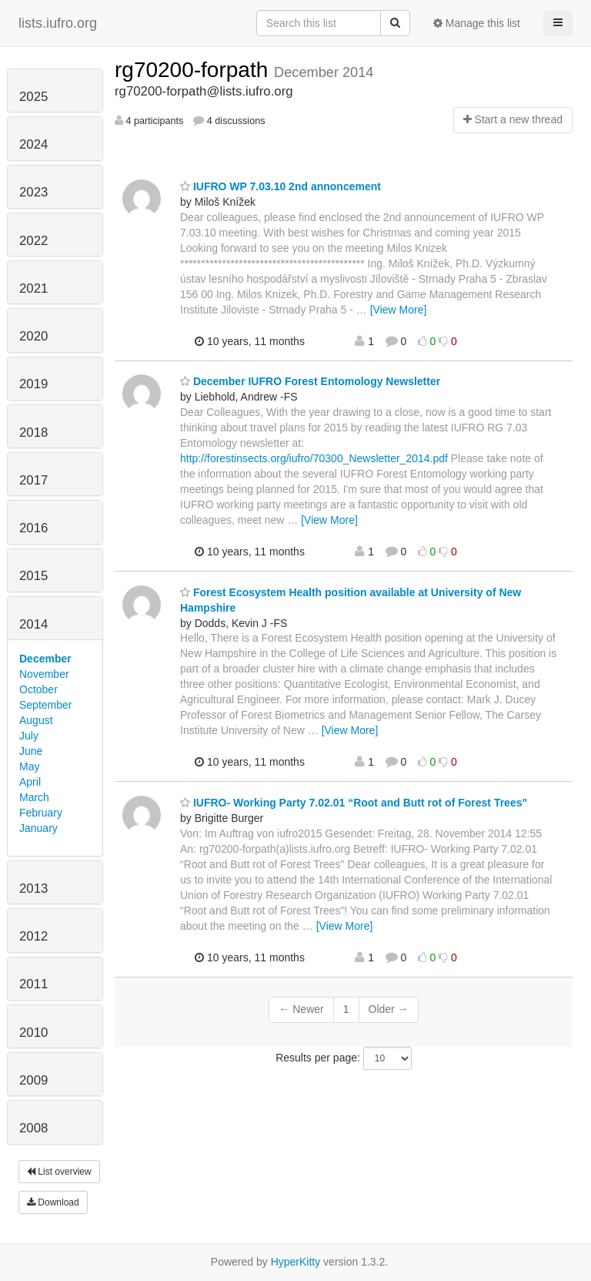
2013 (33, 888)
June (30, 751)
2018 (33, 432)
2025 (33, 96)
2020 (33, 336)
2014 (33, 624)
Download (53, 1202)
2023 (33, 192)
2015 (33, 575)
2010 (33, 1032)
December (45, 658)
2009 (33, 1080)
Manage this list (476, 23)
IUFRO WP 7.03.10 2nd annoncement (280, 186)
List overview (59, 1171)
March (34, 797)
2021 (33, 288)
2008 (33, 1128)
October (38, 689)
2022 (33, 240)
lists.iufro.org (57, 23)
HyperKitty (296, 1262)
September (45, 705)
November (44, 674)
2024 (33, 144)
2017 (33, 480)
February (40, 812)
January (38, 828)
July (28, 735)
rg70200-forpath (194, 70)
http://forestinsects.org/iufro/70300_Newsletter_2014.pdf (314, 458)
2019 (33, 384)
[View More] (398, 309)
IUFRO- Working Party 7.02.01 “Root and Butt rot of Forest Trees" (353, 802)
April (30, 782)
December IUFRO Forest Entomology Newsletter (310, 381)
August (36, 720)
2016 (33, 528)
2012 (33, 936)
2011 (33, 984)
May (29, 766)
